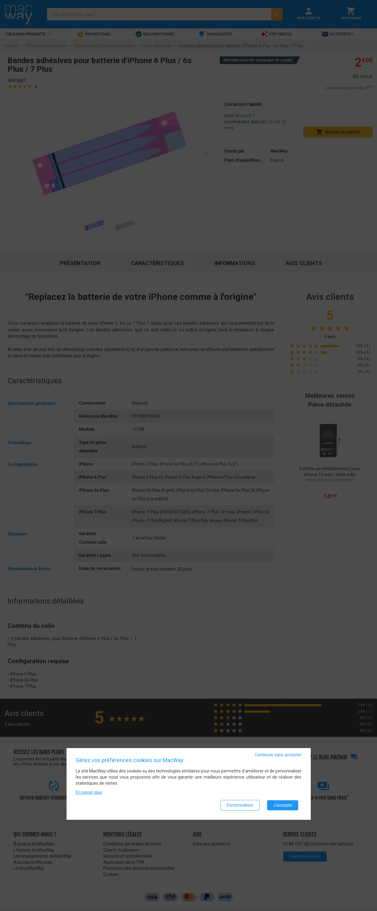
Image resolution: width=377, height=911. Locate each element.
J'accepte (282, 805)
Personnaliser (240, 805)
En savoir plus (89, 792)
